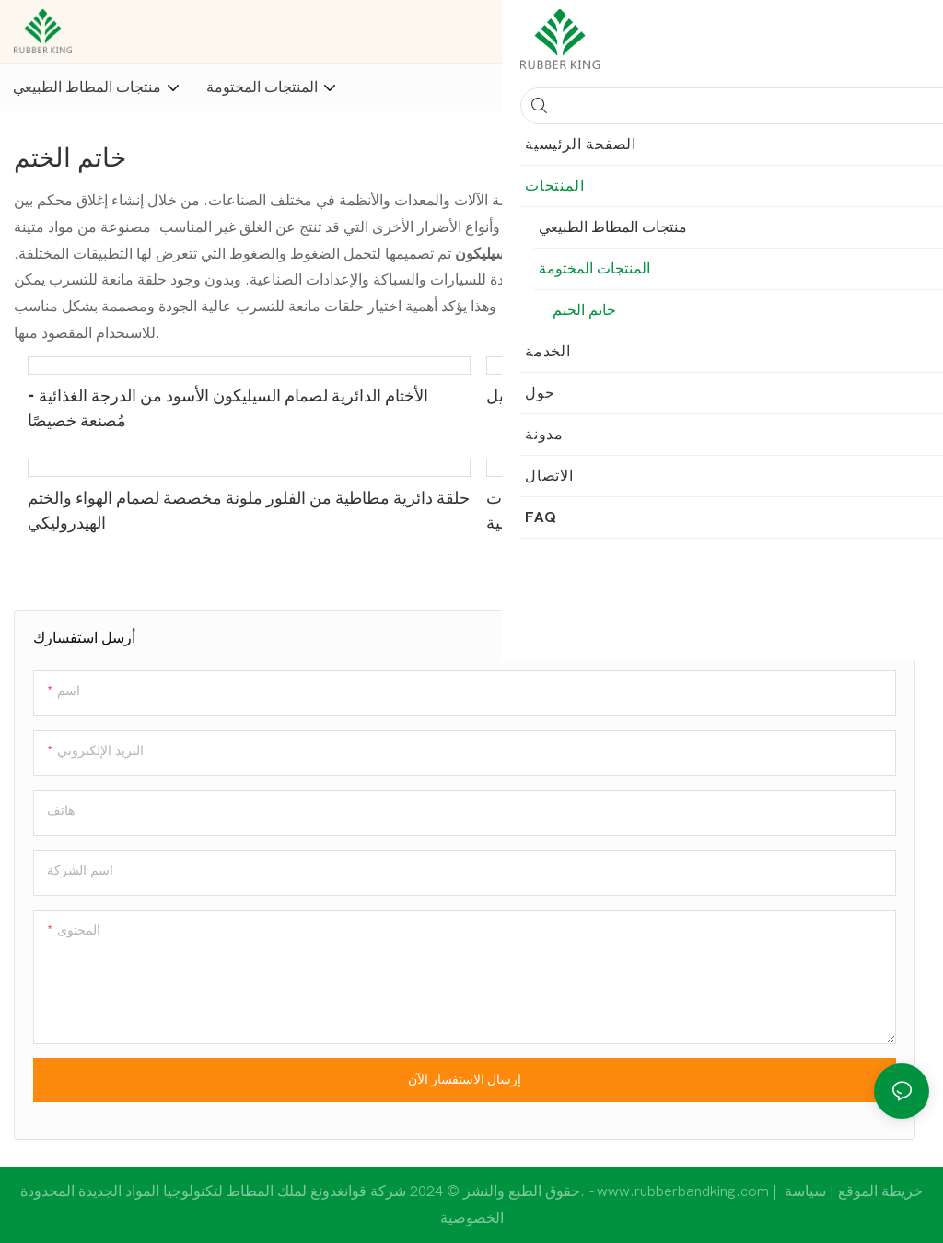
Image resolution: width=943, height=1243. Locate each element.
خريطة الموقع (852, 1191)
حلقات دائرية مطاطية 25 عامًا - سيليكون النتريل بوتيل (666, 396)
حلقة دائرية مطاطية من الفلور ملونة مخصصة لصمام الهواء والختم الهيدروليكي (249, 511)
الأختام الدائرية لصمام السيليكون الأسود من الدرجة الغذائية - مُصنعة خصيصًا (228, 409)
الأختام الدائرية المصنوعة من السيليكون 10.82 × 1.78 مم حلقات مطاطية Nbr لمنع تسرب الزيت (700, 511)
